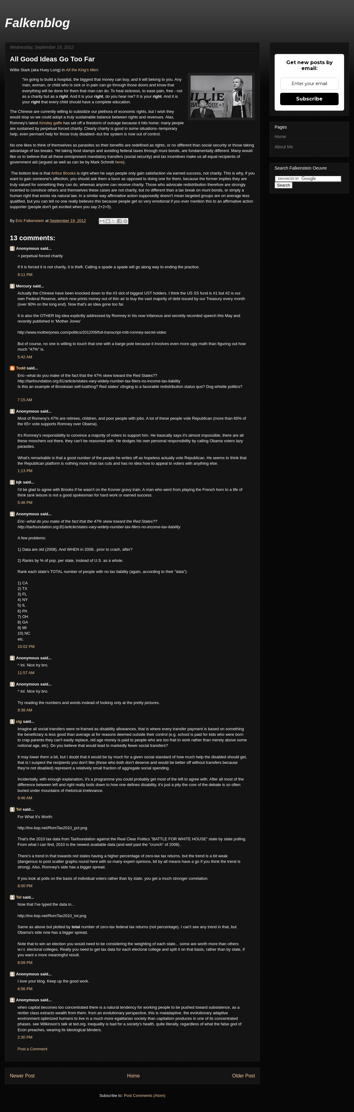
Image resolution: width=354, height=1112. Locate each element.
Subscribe (309, 99)
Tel (19, 809)
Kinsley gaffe (50, 123)
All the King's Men (82, 70)
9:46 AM (25, 798)
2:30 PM (25, 1037)
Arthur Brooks (63, 173)
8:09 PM (25, 962)
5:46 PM (25, 502)
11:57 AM (26, 672)
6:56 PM (25, 988)
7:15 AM (25, 399)
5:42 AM (25, 357)
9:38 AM (25, 710)
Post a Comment (32, 1049)
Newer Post (22, 1075)
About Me (284, 146)
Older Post (243, 1075)
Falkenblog (37, 23)
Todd (21, 368)
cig (19, 721)
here (119, 162)
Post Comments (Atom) (144, 1095)
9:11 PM (25, 274)
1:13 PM (25, 470)
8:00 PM (25, 885)
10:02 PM (26, 646)
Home (133, 1075)
